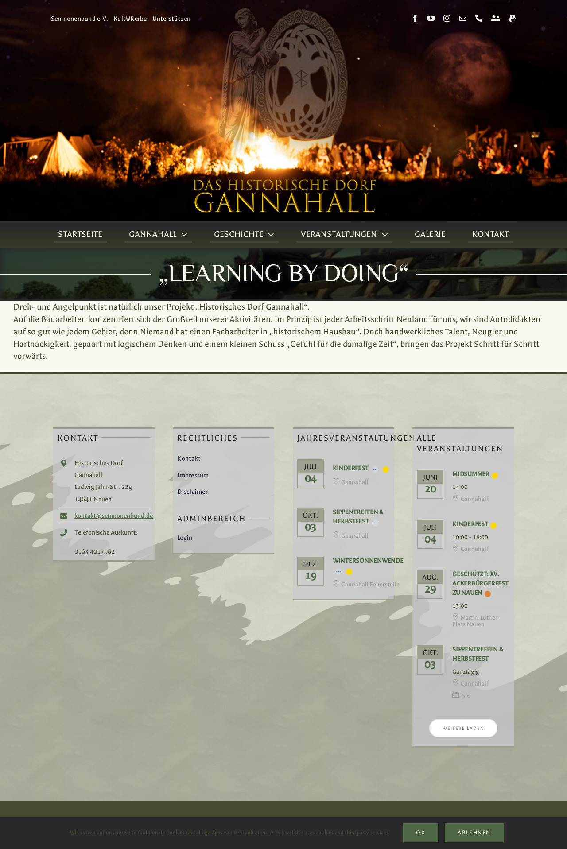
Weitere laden (463, 728)
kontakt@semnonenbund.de (113, 515)
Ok (420, 833)
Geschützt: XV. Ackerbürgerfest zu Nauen (480, 583)
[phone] (478, 18)
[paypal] (512, 18)
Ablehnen (474, 833)
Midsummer (470, 474)
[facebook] (415, 18)
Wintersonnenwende (368, 561)
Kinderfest (351, 468)
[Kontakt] (495, 18)
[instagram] (446, 18)
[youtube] (431, 18)
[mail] (462, 18)
